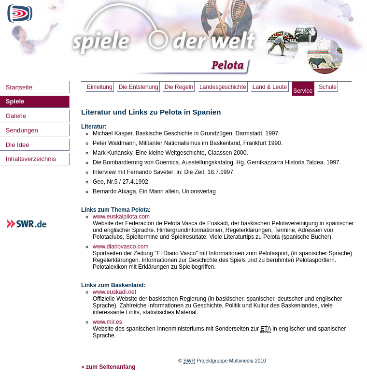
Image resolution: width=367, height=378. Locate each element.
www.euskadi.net (114, 292)
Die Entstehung (138, 87)
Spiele (15, 101)
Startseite (19, 87)
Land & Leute (270, 87)
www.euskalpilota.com (121, 216)
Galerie (16, 115)
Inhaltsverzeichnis (31, 158)
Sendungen (22, 130)
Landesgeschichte (222, 87)
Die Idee (17, 144)
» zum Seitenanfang (108, 366)
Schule (328, 87)
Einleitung (100, 87)
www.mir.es (107, 322)
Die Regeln (179, 87)
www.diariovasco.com (120, 246)
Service (302, 90)
